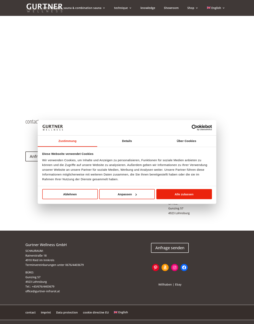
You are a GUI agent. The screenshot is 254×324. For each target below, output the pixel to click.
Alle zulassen (184, 194)
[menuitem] (216, 11)
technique (121, 8)
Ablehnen (70, 194)
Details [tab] (127, 140)
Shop (190, 8)
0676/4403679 (74, 265)
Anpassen (127, 194)
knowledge (147, 8)
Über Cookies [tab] (186, 140)
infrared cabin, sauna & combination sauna (72, 8)
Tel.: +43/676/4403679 (39, 286)
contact (30, 312)
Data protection (67, 312)
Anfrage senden (169, 247)
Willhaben (165, 284)
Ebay (178, 284)
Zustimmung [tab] (68, 140)
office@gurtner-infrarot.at (42, 291)
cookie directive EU (96, 312)
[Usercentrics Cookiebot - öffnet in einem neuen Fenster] (194, 128)
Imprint (46, 312)
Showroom (171, 8)
